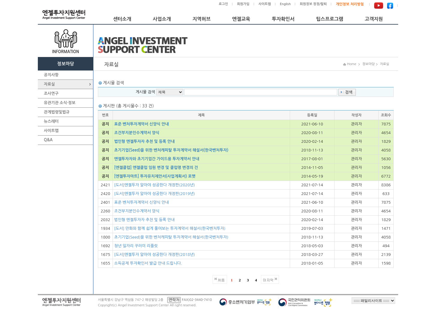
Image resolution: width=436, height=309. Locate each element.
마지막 (268, 279)
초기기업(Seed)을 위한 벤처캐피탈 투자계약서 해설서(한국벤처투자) (171, 150)
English (285, 4)
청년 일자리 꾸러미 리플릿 (136, 246)
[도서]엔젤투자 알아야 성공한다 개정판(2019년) (154, 194)
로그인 (223, 4)
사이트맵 (265, 4)
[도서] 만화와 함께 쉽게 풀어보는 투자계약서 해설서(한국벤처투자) (170, 228)
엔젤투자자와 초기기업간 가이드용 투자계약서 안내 (156, 159)
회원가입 (243, 4)
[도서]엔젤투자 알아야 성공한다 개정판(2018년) (154, 254)
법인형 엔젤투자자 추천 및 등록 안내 (144, 141)
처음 (221, 279)
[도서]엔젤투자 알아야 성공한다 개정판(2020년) (154, 185)
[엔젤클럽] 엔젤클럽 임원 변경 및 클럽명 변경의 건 (156, 168)
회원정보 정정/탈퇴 (313, 4)
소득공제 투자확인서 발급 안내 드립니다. (148, 263)
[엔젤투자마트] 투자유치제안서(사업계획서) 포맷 (154, 176)
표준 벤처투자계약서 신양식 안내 (141, 124)
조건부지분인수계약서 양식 (136, 133)
